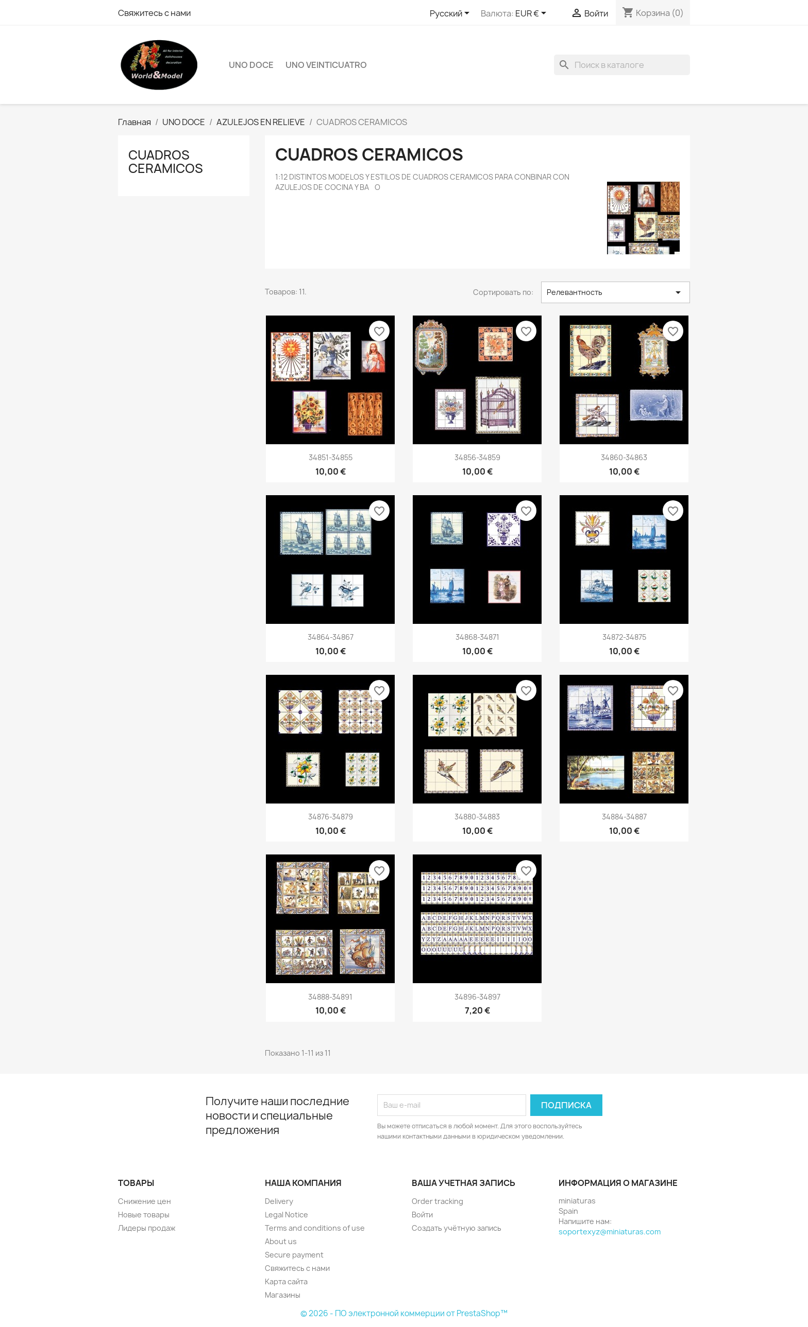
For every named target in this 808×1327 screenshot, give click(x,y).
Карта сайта (286, 1281)
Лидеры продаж (146, 1228)
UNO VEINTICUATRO (326, 65)
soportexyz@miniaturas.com (610, 1231)
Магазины (282, 1295)
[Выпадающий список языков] (451, 14)
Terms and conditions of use (315, 1228)
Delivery (279, 1201)
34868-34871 (477, 637)
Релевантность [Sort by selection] (615, 292)
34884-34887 (624, 817)
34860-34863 (624, 457)
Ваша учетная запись (463, 1183)
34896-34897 (477, 997)
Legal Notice (286, 1214)
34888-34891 (330, 997)
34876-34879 (330, 817)
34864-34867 (331, 637)
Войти (422, 1214)
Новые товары (144, 1214)
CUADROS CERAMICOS (165, 161)
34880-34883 (477, 817)
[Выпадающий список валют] (532, 14)
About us (281, 1241)
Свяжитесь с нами (154, 13)
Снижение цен (144, 1201)
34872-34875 (624, 637)
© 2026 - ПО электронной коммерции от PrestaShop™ (404, 1313)
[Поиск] (622, 65)
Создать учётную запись (456, 1228)
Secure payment (294, 1255)
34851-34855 (330, 457)
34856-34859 (477, 457)
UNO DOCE (251, 65)
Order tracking (437, 1201)
